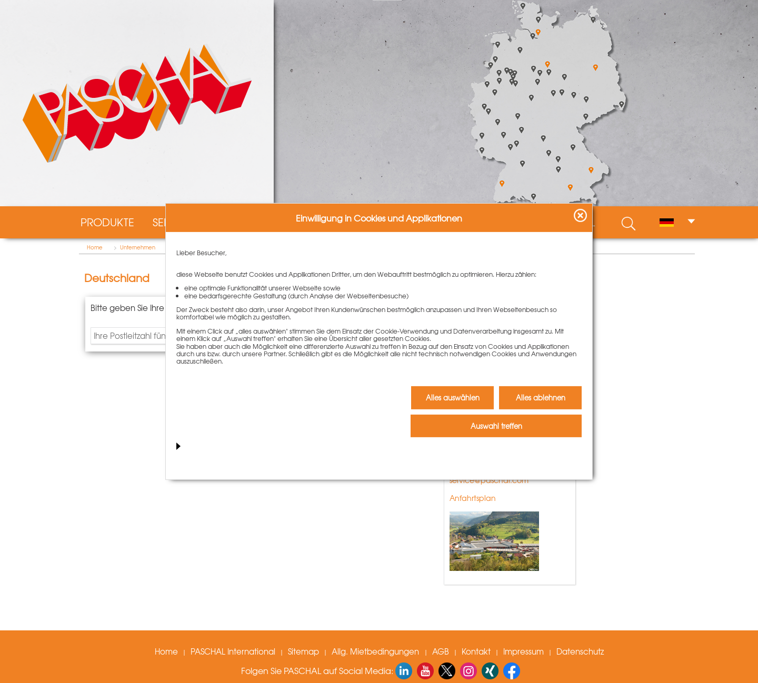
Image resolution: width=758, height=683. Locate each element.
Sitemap (303, 651)
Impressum (523, 651)
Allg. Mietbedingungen (376, 651)
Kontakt (476, 651)
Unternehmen (137, 247)
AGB (440, 651)
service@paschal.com (489, 480)
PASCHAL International (233, 651)
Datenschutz (580, 651)
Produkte (107, 222)
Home (95, 247)
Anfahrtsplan (473, 498)
